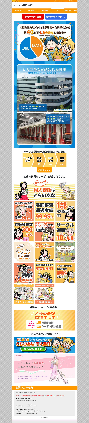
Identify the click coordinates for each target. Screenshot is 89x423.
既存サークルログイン (56, 17)
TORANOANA (15, 1)
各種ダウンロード (71, 11)
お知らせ (18, 11)
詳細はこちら (44, 170)
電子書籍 (44, 11)
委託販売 (31, 11)
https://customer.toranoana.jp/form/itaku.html (26, 400)
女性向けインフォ (64, 0)
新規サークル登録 (33, 17)
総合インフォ (57, 0)
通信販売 (71, 0)
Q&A (57, 11)
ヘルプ (74, 0)
